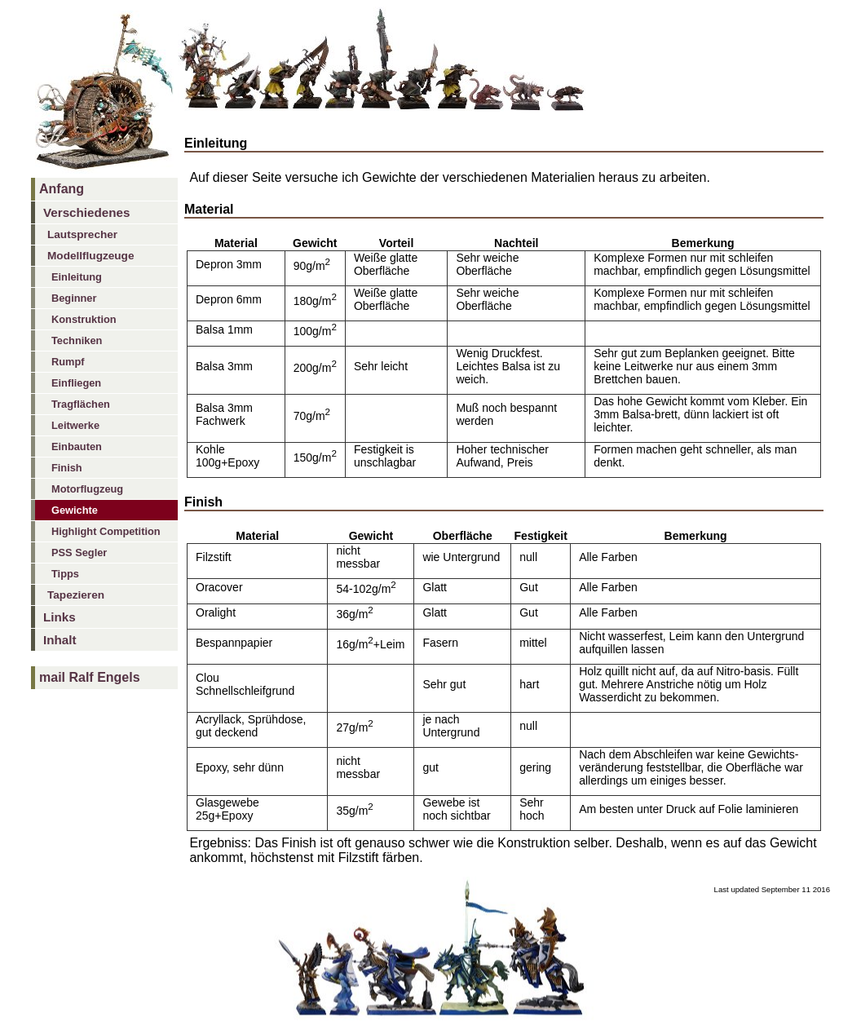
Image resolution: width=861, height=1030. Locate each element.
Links (59, 617)
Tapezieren (75, 595)
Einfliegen (76, 383)
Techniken (76, 340)
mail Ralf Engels (89, 677)
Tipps (65, 574)
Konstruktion (84, 319)
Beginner (73, 298)
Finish (66, 468)
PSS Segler (79, 552)
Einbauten (76, 446)
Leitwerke (75, 425)
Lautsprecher (82, 234)
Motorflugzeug (87, 489)
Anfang (61, 189)
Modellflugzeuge (90, 256)
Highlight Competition (106, 531)
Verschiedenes (86, 212)
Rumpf (68, 362)
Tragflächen (80, 404)
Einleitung (76, 277)
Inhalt (60, 640)
